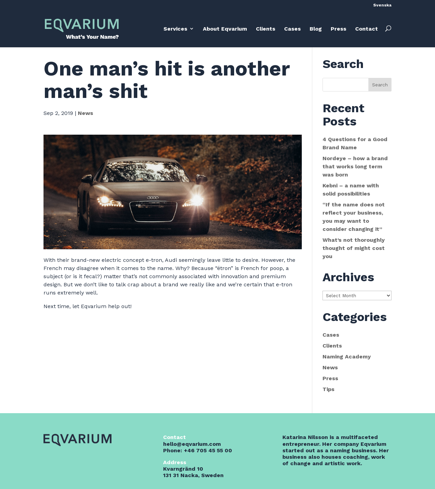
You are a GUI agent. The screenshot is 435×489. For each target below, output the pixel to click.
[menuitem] (382, 6)
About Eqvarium (225, 29)
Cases (292, 29)
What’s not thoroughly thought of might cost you (354, 248)
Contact (366, 29)
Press (338, 29)
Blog (316, 29)
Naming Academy (347, 356)
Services (175, 29)
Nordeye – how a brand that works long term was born (355, 166)
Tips (328, 389)
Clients (265, 29)
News (85, 113)
